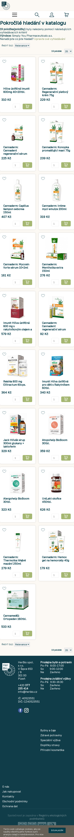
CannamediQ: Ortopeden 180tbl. (14, 617)
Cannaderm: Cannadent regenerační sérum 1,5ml (54, 327)
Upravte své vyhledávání (49, 39)
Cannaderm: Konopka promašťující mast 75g (56, 149)
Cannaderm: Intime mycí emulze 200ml (54, 207)
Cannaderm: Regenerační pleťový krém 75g (55, 92)
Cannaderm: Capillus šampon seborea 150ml (16, 209)
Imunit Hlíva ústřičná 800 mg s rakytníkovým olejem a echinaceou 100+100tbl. (17, 329)
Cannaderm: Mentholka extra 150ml (52, 268)
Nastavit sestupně (33, 45)
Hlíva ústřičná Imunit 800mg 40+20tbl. (16, 90)
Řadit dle (7, 45)
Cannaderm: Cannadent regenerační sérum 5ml (15, 152)
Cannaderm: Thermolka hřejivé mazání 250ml (14, 560)
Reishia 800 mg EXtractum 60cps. (14, 383)
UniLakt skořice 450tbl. (51, 500)
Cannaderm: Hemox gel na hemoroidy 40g (55, 558)
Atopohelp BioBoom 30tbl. (54, 441)
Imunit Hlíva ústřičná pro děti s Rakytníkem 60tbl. (55, 385)
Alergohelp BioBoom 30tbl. (16, 500)
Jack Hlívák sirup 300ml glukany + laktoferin (14, 443)
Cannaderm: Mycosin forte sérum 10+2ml (16, 266)
